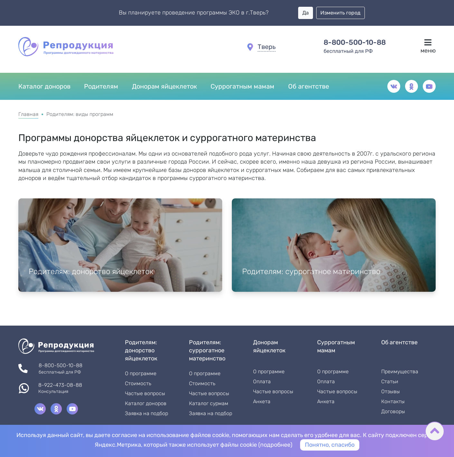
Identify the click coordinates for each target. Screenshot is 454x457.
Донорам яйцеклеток (164, 86)
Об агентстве (308, 86)
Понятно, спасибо (330, 444)
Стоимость (138, 383)
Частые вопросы (145, 393)
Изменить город (340, 13)
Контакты (393, 401)
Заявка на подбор (146, 413)
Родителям (101, 86)
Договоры (393, 411)
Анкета (261, 401)
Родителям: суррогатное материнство (311, 271)
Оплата (262, 381)
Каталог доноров (44, 86)
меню (428, 46)
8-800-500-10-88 (355, 42)
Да (305, 13)
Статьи (389, 381)
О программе (140, 373)
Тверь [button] (267, 47)
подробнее (275, 444)
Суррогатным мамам (242, 86)
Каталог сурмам (208, 403)
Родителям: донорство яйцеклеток (91, 271)
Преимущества (399, 371)
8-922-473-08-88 (60, 385)
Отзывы (390, 391)
